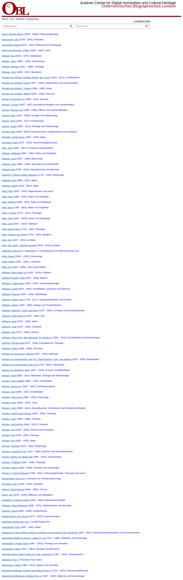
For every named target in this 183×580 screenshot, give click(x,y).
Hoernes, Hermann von (12, 110)
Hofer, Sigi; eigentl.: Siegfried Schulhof (19, 245)
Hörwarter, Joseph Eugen (13, 137)
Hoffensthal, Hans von (12, 251)
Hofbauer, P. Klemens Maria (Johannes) (20, 175)
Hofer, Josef (7, 218)
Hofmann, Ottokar (10, 468)
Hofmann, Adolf (9, 375)
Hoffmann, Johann (10, 305)
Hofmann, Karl (8, 430)
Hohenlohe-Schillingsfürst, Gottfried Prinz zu (22, 576)
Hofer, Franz (7, 191)
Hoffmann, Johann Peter (13, 300)
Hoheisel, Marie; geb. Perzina (15, 516)
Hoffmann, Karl (8, 332)
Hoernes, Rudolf (9, 126)
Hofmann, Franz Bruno (12, 397)
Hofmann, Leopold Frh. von (14, 451)
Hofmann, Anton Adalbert (13, 381)
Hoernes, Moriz (8, 115)
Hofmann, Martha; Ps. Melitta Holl (17, 457)
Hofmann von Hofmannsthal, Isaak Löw (19, 365)
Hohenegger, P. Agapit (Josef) (15, 543)
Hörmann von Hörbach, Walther (16, 94)
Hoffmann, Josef (9, 321)
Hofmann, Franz (9, 403)
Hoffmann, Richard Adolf (13, 343)
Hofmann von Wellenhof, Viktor (16, 370)
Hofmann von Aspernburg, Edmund (17, 354)
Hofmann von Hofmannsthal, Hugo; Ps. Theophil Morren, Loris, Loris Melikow (36, 359)
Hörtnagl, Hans (8, 132)
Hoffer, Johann (8, 262)
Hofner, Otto (7, 495)
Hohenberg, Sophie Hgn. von (15, 522)
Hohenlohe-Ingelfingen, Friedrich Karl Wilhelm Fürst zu (26, 570)
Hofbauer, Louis (9, 180)
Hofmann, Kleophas (11, 446)
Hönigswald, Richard (11, 45)
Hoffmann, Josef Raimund (13, 316)
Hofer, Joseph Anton (11, 229)
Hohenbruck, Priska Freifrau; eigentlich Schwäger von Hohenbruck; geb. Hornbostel (39, 533)
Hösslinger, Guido (10, 142)
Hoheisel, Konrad (9, 511)
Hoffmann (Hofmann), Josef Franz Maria (20, 310)
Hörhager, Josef (9, 72)
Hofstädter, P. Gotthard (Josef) (15, 500)
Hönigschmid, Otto (10, 39)
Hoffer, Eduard (8, 256)
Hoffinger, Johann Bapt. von (14, 272)
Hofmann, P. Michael (11, 462)
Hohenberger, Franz (11, 527)
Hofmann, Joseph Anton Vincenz (16, 413)
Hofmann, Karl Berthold (12, 424)
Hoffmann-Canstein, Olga (13, 278)
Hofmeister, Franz (10, 484)
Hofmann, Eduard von (12, 386)
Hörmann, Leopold (10, 105)
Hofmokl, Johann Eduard (13, 489)
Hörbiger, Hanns (9, 61)
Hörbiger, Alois (8, 56)
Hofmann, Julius (9, 419)
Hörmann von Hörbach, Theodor (16, 88)
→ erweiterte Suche (141, 21)
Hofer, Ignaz (7, 207)
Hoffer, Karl (7, 267)
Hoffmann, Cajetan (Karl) (13, 283)
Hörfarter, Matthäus (10, 67)
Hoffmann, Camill (9, 289)
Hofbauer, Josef (9, 159)
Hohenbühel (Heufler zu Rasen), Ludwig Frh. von (24, 538)
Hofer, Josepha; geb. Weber (14, 234)
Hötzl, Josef (7, 148)
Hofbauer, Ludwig (9, 186)
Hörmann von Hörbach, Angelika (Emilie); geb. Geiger (26, 77)
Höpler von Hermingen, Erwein (15, 50)
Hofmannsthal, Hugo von (13, 478)
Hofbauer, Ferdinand (11, 153)
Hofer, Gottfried (8, 202)
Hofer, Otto (7, 240)
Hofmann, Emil (8, 392)
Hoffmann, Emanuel (11, 294)
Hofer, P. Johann (9, 213)
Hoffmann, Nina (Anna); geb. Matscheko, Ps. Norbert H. (27, 338)
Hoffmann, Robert (10, 348)
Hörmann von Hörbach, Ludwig (16, 83)
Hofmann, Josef (9, 408)
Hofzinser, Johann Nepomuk (14, 505)
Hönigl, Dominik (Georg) (13, 34)
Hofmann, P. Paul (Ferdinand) (15, 473)
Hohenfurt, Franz (9, 560)
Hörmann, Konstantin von (13, 99)
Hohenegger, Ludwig (11, 549)
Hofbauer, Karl (8, 169)
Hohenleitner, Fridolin (11, 565)
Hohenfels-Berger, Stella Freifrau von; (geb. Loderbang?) (27, 554)
